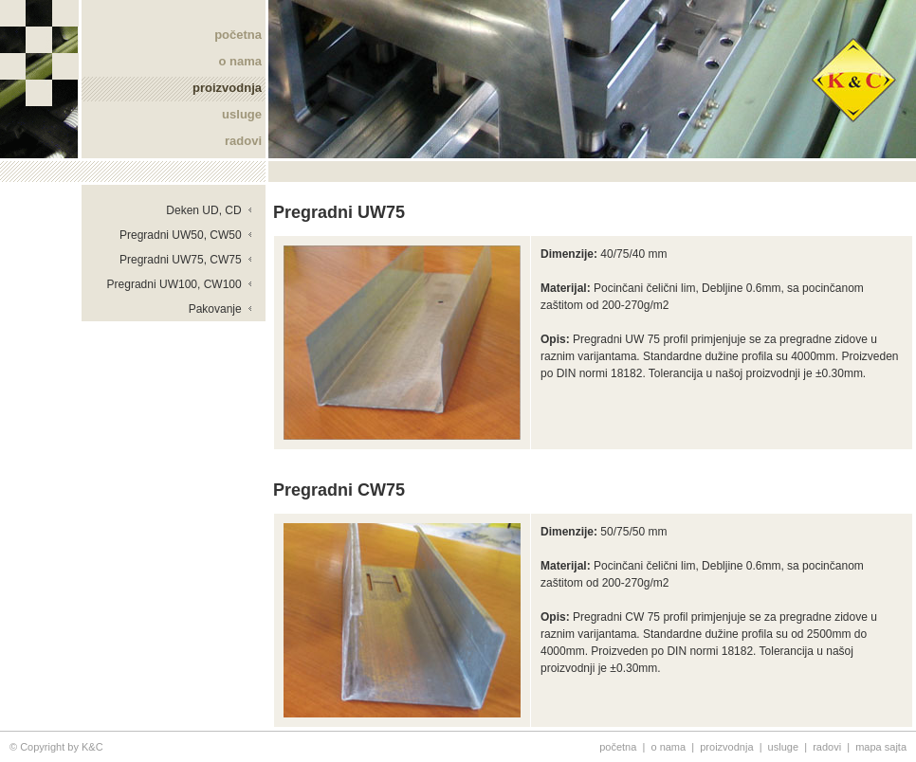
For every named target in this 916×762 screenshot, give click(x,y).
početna (238, 34)
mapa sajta (881, 747)
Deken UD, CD (209, 210)
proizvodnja (227, 88)
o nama (240, 61)
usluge (242, 114)
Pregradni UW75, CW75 (185, 259)
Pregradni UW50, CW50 (185, 235)
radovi (243, 141)
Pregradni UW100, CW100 (179, 284)
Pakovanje (220, 309)
